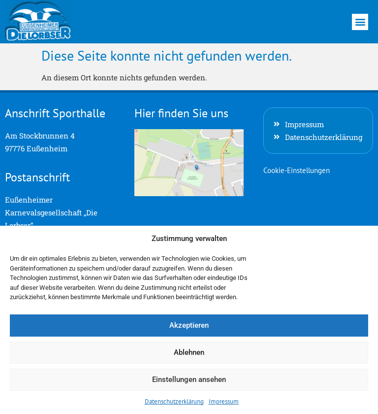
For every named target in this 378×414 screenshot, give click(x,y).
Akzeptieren (189, 325)
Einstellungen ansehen (189, 379)
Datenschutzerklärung (174, 401)
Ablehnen (189, 352)
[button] (360, 22)
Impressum (224, 401)
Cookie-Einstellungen (296, 170)
